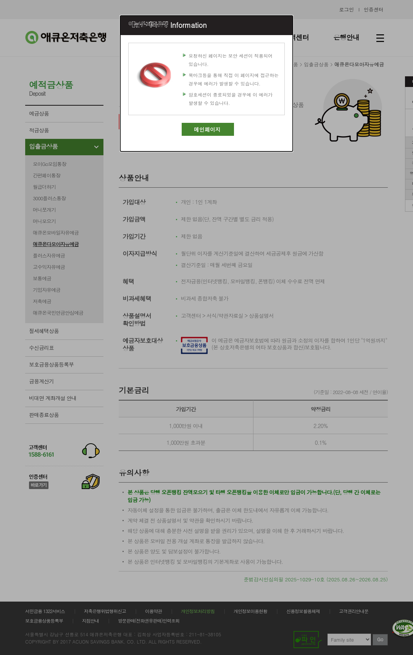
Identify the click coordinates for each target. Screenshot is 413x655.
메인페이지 (207, 129)
